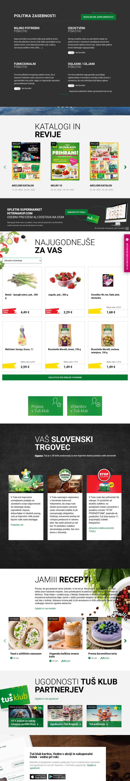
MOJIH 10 (56, 185)
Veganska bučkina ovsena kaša (64, 655)
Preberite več (17, 525)
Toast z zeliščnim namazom (26, 653)
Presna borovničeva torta (102, 653)
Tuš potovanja (97, 724)
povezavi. (65, 94)
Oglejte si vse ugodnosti (46, 698)
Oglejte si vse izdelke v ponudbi (65, 377)
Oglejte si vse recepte (45, 608)
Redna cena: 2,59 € (114, 307)
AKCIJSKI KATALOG (23, 185)
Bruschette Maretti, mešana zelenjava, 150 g (105, 351)
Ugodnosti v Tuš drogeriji (64, 724)
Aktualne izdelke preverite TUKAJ (101, 530)
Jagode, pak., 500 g (58, 294)
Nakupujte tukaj (76, 212)
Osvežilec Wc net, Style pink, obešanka (105, 296)
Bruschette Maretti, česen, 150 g (64, 349)
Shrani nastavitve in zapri (102, 12)
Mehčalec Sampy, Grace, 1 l (19, 349)
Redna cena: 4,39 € (28, 362)
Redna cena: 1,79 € (71, 362)
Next (125, 165)
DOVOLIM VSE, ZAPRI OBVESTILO (98, 17)
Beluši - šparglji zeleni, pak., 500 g (21, 296)
